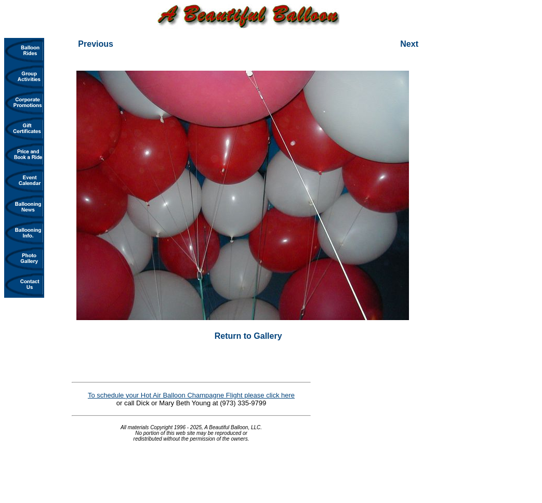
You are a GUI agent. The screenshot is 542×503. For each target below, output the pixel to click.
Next (409, 43)
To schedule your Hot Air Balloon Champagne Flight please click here (191, 395)
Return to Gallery (248, 336)
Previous (95, 43)
